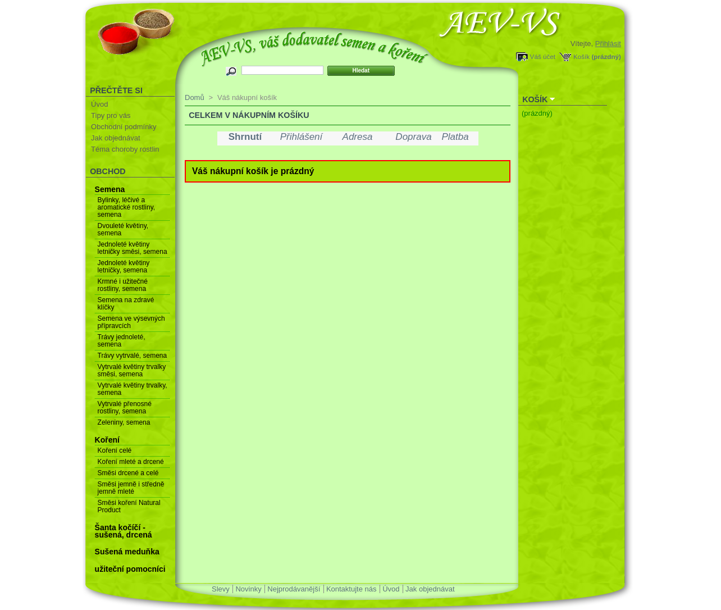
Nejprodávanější (293, 589)
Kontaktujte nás (351, 589)
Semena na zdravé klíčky (126, 303)
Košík (581, 56)
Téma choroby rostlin (125, 149)
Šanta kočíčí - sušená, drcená (123, 531)
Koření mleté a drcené (131, 462)
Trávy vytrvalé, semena (132, 355)
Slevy (221, 589)
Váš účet (542, 56)
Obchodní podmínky (123, 126)
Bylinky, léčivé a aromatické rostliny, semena (126, 207)
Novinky (248, 589)
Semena (110, 189)
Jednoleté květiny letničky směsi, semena (132, 248)
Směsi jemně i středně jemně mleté (131, 487)
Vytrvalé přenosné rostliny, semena (125, 407)
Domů (194, 97)
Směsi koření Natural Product (129, 506)
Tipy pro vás (110, 115)
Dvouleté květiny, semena (123, 229)
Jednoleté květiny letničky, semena (124, 266)
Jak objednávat (115, 138)
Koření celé (115, 450)
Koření (107, 439)
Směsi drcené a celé (128, 473)
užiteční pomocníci (130, 569)
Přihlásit (608, 43)
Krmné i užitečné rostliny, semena (123, 285)
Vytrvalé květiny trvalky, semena (132, 389)
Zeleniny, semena (124, 422)
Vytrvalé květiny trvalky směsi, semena (132, 370)
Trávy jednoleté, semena (121, 340)
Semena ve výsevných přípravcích (131, 322)
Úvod (99, 104)
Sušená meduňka (127, 551)
